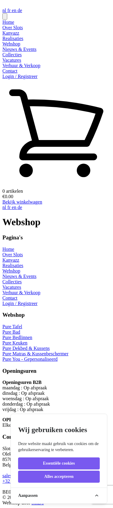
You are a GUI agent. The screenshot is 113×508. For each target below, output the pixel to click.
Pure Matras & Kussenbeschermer (35, 353)
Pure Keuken (14, 342)
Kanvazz (10, 33)
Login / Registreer (19, 76)
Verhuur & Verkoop (21, 65)
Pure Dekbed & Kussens (26, 348)
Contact (9, 70)
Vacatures (11, 60)
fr (9, 10)
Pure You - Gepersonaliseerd (30, 359)
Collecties (12, 54)
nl (4, 10)
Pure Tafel (12, 326)
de (19, 10)
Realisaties (12, 38)
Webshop (11, 43)
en (14, 10)
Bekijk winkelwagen (22, 201)
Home (8, 22)
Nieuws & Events (19, 49)
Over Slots (12, 27)
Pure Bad (11, 332)
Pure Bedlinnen (17, 337)
